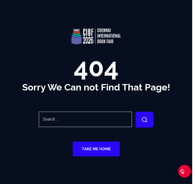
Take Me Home (96, 149)
